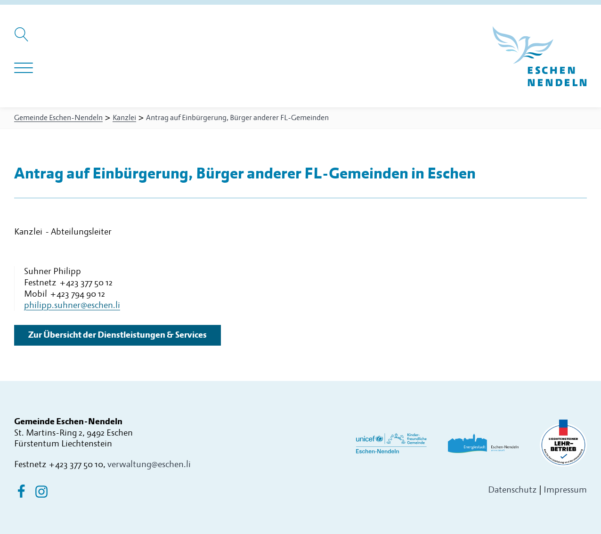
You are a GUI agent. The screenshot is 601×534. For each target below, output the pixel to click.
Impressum (565, 490)
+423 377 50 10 (76, 464)
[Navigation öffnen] (23, 68)
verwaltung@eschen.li (149, 464)
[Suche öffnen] (23, 39)
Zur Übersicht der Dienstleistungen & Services (117, 335)
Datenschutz (512, 490)
